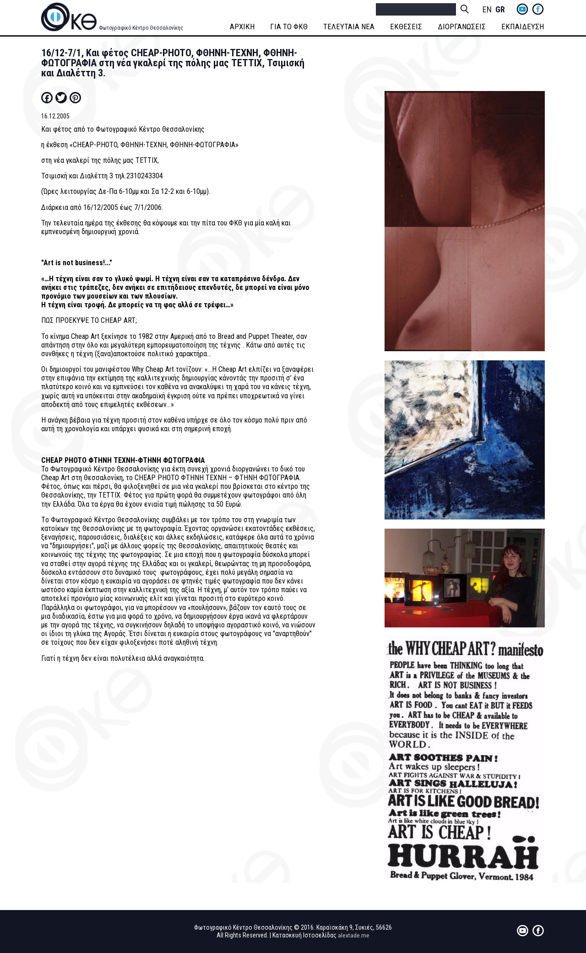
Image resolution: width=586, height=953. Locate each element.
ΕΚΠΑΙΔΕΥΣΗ (523, 26)
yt (522, 9)
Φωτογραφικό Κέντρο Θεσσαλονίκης (141, 28)
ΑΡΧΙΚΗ (243, 26)
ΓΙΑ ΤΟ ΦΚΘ (290, 26)
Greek (500, 9)
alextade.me (353, 935)
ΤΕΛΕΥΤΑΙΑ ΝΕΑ (349, 26)
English (487, 9)
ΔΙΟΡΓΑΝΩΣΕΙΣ (463, 26)
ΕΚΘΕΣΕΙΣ (407, 26)
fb (538, 9)
